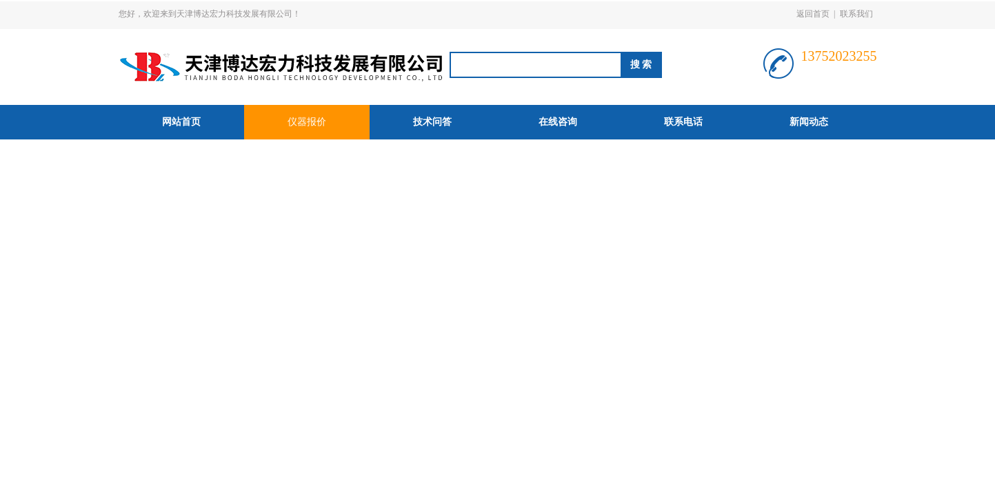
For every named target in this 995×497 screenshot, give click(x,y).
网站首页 (181, 122)
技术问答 (432, 122)
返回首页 (813, 14)
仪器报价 (307, 122)
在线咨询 (558, 122)
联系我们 (856, 14)
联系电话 (683, 122)
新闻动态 (809, 122)
